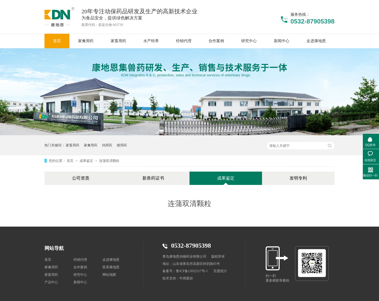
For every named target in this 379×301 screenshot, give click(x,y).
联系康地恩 (110, 267)
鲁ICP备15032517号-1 (192, 271)
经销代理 (80, 259)
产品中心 (51, 282)
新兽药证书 (153, 178)
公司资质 (80, 178)
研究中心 (80, 275)
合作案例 (80, 267)
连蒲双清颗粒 (109, 161)
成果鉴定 (87, 161)
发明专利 (298, 178)
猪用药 (122, 145)
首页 (70, 161)
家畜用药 (72, 145)
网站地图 (109, 275)
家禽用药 (90, 145)
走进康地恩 (110, 259)
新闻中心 (80, 282)
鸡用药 (107, 145)
